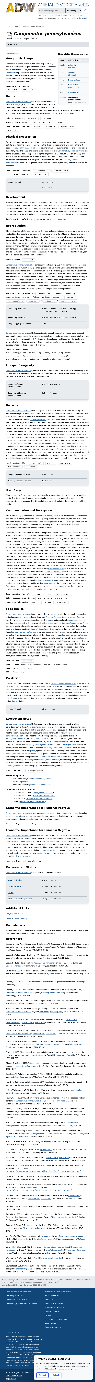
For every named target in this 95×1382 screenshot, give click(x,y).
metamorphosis (43, 219)
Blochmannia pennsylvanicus (51, 756)
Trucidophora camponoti (58, 741)
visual (37, 594)
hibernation (14, 467)
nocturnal (36, 463)
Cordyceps (44, 1236)
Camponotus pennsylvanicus (33, 26)
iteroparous (44, 294)
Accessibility (50, 1323)
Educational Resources (55, 1307)
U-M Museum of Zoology (16, 1299)
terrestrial (48, 118)
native (26, 90)
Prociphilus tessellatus (40, 784)
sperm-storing (68, 301)
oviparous (50, 301)
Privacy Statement (53, 1327)
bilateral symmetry (18, 174)
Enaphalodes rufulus (40, 629)
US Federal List (16, 886)
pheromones (43, 598)
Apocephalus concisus (16, 738)
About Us (49, 1299)
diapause (61, 219)
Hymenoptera (74, 80)
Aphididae (24, 781)
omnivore (27, 661)
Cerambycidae (82, 1250)
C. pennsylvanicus (38, 419)
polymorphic (40, 174)
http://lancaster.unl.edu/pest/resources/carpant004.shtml (40, 1190)
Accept (42, 1375)
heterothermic (61, 171)
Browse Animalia (52, 1295)
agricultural (67, 126)
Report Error (11, 1378)
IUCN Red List (15, 880)
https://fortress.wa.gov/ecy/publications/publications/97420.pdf (44, 1171)
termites (19, 816)
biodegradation (35, 770)
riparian (12, 130)
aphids (51, 620)
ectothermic (41, 171)
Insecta (71, 72)
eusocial (28, 260)
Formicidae (73, 85)
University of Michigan (15, 1295)
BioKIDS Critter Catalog (16, 918)
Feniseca (82, 1268)
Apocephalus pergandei (44, 963)
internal (33, 301)
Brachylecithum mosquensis (39, 727)
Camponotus (73, 92)
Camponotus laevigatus (77, 1133)
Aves (53, 709)
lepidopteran (74, 620)
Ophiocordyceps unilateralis (44, 744)
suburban (50, 126)
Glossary (48, 1315)
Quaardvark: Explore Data (56, 1319)
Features (14, 44)
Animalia (16, 26)
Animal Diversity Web (63, 5)
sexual (70, 297)
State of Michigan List (20, 899)
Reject (56, 1375)
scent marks (61, 598)
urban (37, 126)
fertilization (15, 301)
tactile (51, 594)
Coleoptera (70, 1250)
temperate (31, 118)
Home (8, 26)
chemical (65, 594)
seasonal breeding (65, 294)
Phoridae (79, 955)
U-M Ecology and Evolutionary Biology (22, 1303)
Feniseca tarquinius (24, 1268)
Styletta (62, 955)
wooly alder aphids (29, 753)
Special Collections (53, 1311)
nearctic (12, 90)
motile (50, 463)
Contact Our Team (14, 1375)
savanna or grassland (41, 122)
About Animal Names (54, 1303)
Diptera (70, 955)
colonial (30, 467)
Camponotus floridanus (56, 1133)
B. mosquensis (50, 730)
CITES (10, 892)
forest (61, 122)
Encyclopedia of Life (14, 913)
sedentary (65, 463)
